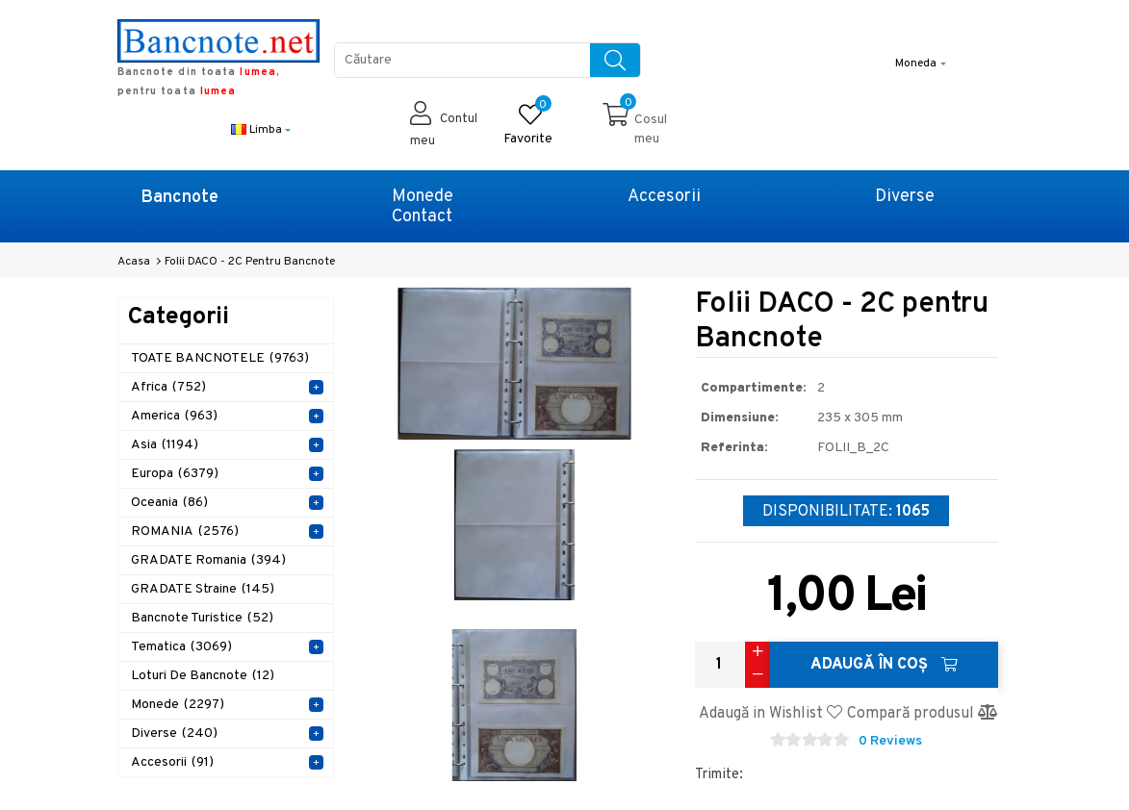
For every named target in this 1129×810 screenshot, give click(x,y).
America (174, 416)
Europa (174, 474)
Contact (422, 217)
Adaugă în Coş (884, 664)
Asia (164, 445)
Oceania (169, 502)
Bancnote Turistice (202, 618)
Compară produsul (922, 713)
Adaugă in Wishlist (770, 713)
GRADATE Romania (208, 560)
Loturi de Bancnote (202, 676)
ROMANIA (185, 531)
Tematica (181, 647)
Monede (422, 197)
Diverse (905, 197)
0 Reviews (890, 741)
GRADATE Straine (202, 589)
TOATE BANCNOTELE (220, 358)
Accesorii (664, 197)
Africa (168, 387)
